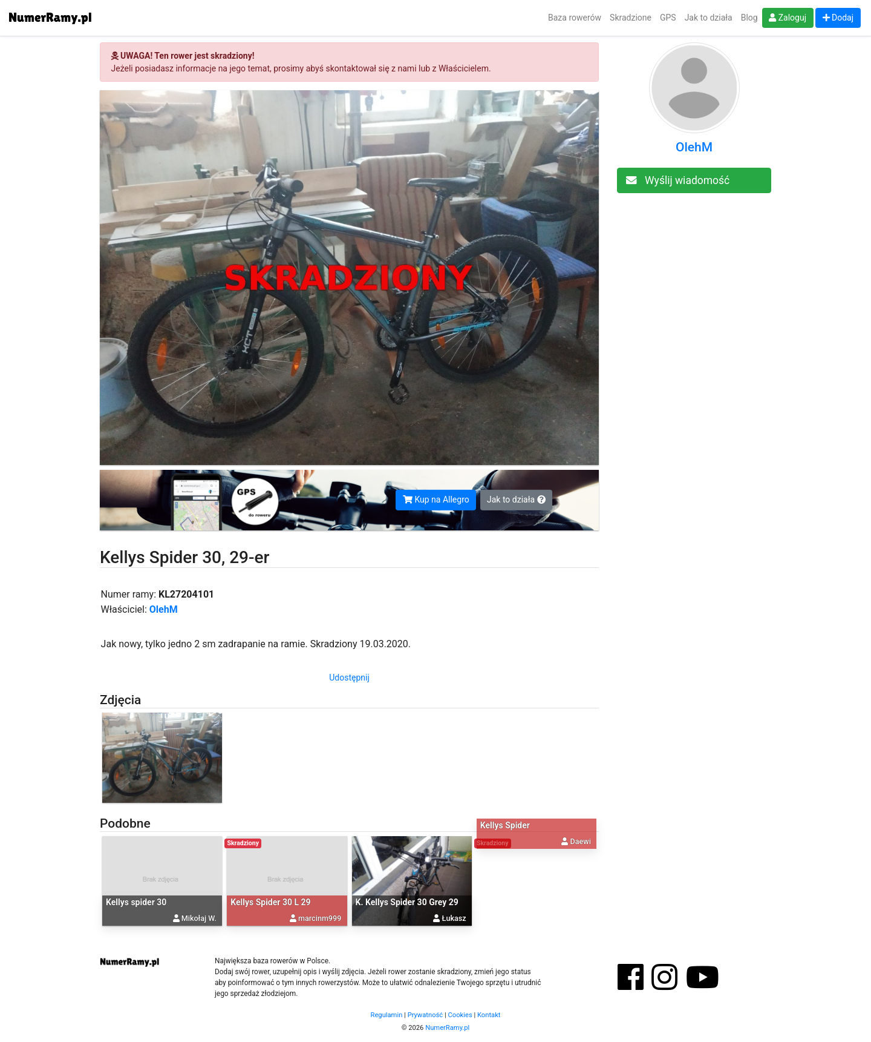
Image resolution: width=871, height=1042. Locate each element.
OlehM (163, 609)
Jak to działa (708, 17)
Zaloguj (787, 17)
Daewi (580, 840)
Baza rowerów (574, 17)
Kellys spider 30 (136, 902)
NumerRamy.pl (447, 1028)
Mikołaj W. (199, 918)
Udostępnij (349, 677)
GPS (668, 17)
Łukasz (454, 918)
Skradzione (630, 17)
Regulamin (387, 1015)
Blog (749, 17)
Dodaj (838, 17)
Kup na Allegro (436, 499)
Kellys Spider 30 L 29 (270, 902)
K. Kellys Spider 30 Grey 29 (407, 902)
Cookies (460, 1015)
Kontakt (489, 1015)
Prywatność (425, 1015)
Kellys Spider (505, 825)
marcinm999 (319, 918)
